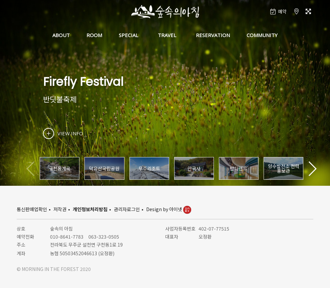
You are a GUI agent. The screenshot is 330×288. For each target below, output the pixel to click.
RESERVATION (213, 35)
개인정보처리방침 (90, 209)
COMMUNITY (262, 35)
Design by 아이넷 (168, 209)
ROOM (94, 35)
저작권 (59, 209)
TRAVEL (167, 35)
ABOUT (61, 35)
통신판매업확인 (32, 209)
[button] (312, 168)
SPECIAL (128, 35)
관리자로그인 (127, 209)
